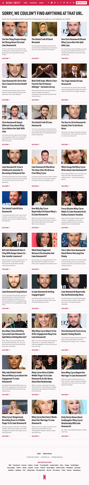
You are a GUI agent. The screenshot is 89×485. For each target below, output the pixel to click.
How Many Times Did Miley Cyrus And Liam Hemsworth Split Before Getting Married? (14, 333)
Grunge (67, 465)
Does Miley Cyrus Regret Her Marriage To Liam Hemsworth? (74, 374)
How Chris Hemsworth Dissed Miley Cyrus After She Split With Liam (73, 42)
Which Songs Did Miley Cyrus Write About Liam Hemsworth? (74, 168)
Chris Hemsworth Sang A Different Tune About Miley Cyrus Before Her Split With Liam (13, 127)
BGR (10, 465)
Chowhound (16, 465)
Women (69, 470)
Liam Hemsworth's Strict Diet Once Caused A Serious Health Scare (14, 83)
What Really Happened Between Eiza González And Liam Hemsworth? (43, 253)
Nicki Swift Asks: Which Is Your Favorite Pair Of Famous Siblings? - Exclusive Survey (44, 83)
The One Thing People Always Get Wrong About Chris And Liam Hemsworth (14, 42)
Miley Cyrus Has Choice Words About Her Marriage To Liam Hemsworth (44, 420)
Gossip (41, 3)
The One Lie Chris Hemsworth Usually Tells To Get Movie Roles (73, 125)
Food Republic (44, 465)
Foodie (36, 465)
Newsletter (81, 3)
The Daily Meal (40, 470)
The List (49, 470)
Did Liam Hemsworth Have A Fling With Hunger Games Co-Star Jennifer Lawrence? (14, 253)
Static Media (34, 457)
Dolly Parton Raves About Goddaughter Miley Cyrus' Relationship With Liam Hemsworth (72, 422)
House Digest (11, 467)
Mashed (42, 467)
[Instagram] (55, 3)
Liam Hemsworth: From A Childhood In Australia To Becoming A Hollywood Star (13, 169)
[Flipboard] (64, 3)
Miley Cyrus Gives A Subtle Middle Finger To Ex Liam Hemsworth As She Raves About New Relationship (43, 377)
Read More (5, 58)
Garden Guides (54, 465)
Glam (61, 465)
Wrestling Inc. (77, 470)
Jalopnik (30, 467)
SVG (24, 470)
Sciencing (77, 467)
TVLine (63, 470)
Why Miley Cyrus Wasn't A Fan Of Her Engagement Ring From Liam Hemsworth (44, 333)
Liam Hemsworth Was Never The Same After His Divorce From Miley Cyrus (43, 169)
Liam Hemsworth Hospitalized (14, 291)
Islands (24, 467)
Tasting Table (31, 470)
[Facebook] (48, 3)
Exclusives (33, 3)
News (25, 3)
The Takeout (56, 470)
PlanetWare (69, 467)
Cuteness (24, 465)
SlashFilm (11, 470)
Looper (37, 467)
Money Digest (50, 467)
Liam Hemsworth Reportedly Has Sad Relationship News (73, 293)
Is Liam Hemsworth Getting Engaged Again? (43, 293)
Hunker (19, 467)
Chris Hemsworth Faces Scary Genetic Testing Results (73, 332)
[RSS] (73, 3)
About (39, 454)
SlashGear (18, 470)
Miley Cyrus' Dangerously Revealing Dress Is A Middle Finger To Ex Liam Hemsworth (14, 420)
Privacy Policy (47, 454)
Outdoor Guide (60, 467)
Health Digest (74, 465)
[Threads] (70, 3)
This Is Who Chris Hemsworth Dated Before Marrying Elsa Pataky (73, 253)
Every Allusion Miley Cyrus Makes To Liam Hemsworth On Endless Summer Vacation (73, 211)
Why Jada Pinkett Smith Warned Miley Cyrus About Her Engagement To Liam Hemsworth (14, 377)
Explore (30, 465)
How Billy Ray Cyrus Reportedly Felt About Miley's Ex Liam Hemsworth (44, 211)
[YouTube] (52, 3)
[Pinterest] (61, 3)
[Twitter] (58, 3)
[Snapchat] (67, 3)
